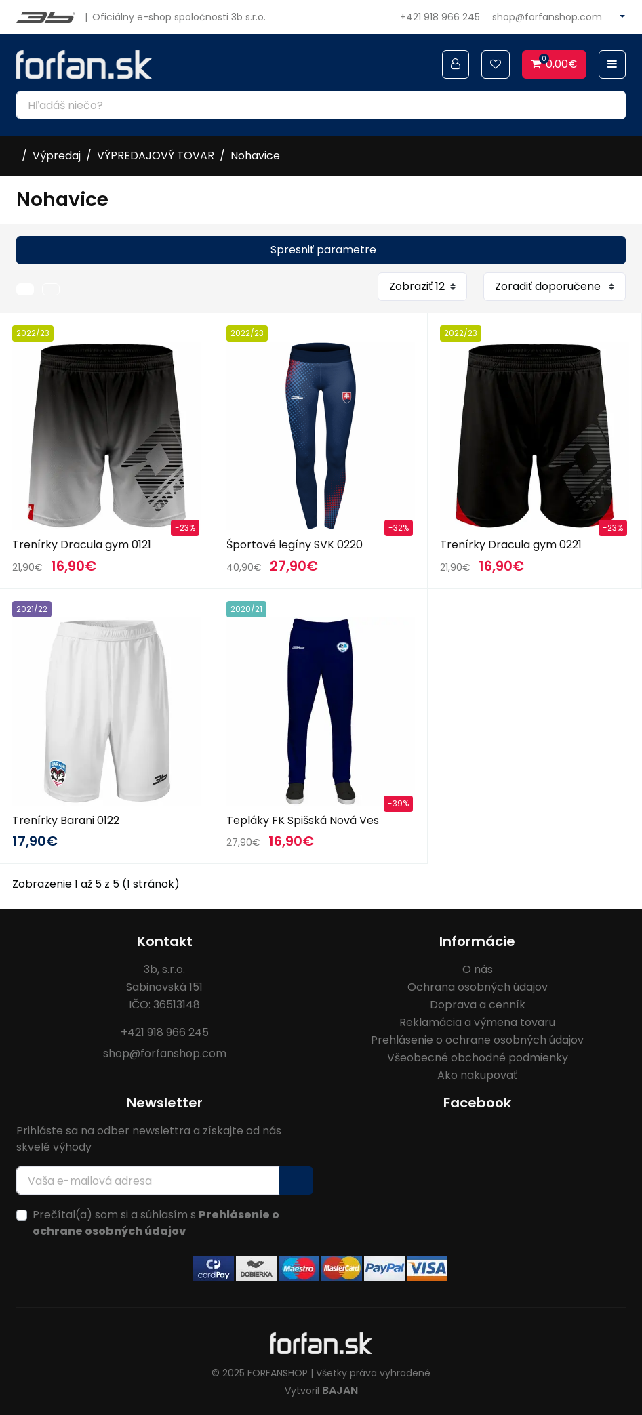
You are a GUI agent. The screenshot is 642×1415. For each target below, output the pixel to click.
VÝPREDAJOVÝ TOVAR (155, 155)
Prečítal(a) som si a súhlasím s (156, 1223)
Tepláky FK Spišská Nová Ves (302, 820)
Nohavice (255, 155)
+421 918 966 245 (440, 17)
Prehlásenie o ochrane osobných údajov (477, 1040)
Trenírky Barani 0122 (65, 820)
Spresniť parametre (323, 250)
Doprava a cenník (477, 1004)
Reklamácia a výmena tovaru (477, 1022)
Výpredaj (57, 155)
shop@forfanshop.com (547, 17)
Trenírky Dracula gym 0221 (511, 544)
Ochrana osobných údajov (477, 987)
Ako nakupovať (477, 1075)
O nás (477, 969)
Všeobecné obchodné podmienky (477, 1057)
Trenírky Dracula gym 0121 (81, 544)
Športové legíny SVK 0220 (294, 544)
